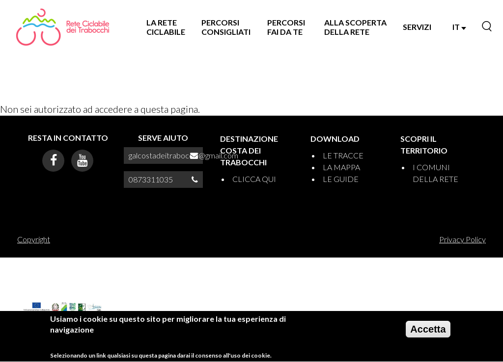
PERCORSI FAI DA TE (286, 27)
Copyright (33, 239)
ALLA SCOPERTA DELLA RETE (355, 27)
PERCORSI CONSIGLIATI (226, 27)
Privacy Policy (462, 239)
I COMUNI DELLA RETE (435, 172)
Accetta (428, 332)
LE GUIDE (341, 178)
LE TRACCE (343, 155)
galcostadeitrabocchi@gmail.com (183, 155)
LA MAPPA (341, 167)
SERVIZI (417, 26)
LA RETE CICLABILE (165, 27)
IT (459, 26)
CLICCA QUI (254, 178)
